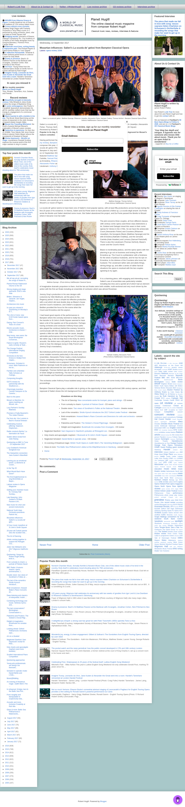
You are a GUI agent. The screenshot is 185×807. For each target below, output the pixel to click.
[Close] (127, 122)
